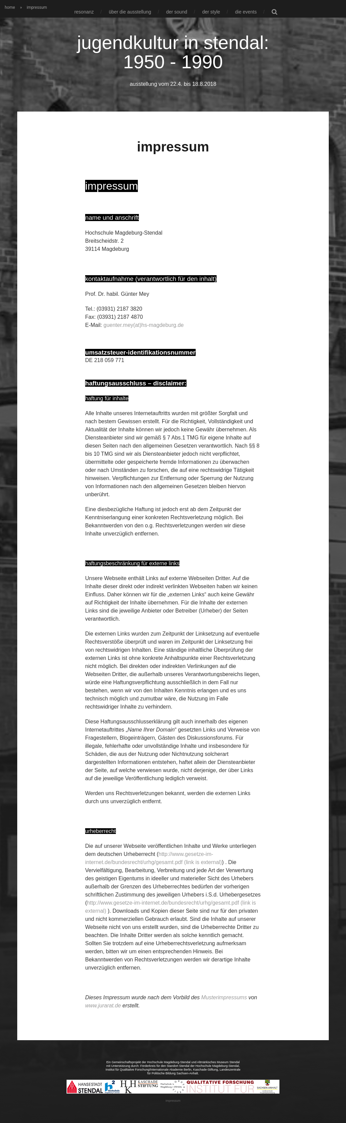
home (10, 7)
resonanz (84, 12)
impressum (173, 1100)
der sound (176, 12)
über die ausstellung (130, 12)
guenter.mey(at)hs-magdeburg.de (143, 325)
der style (211, 12)
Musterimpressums (224, 997)
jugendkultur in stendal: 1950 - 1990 (173, 51)
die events (246, 12)
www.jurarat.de (103, 1005)
